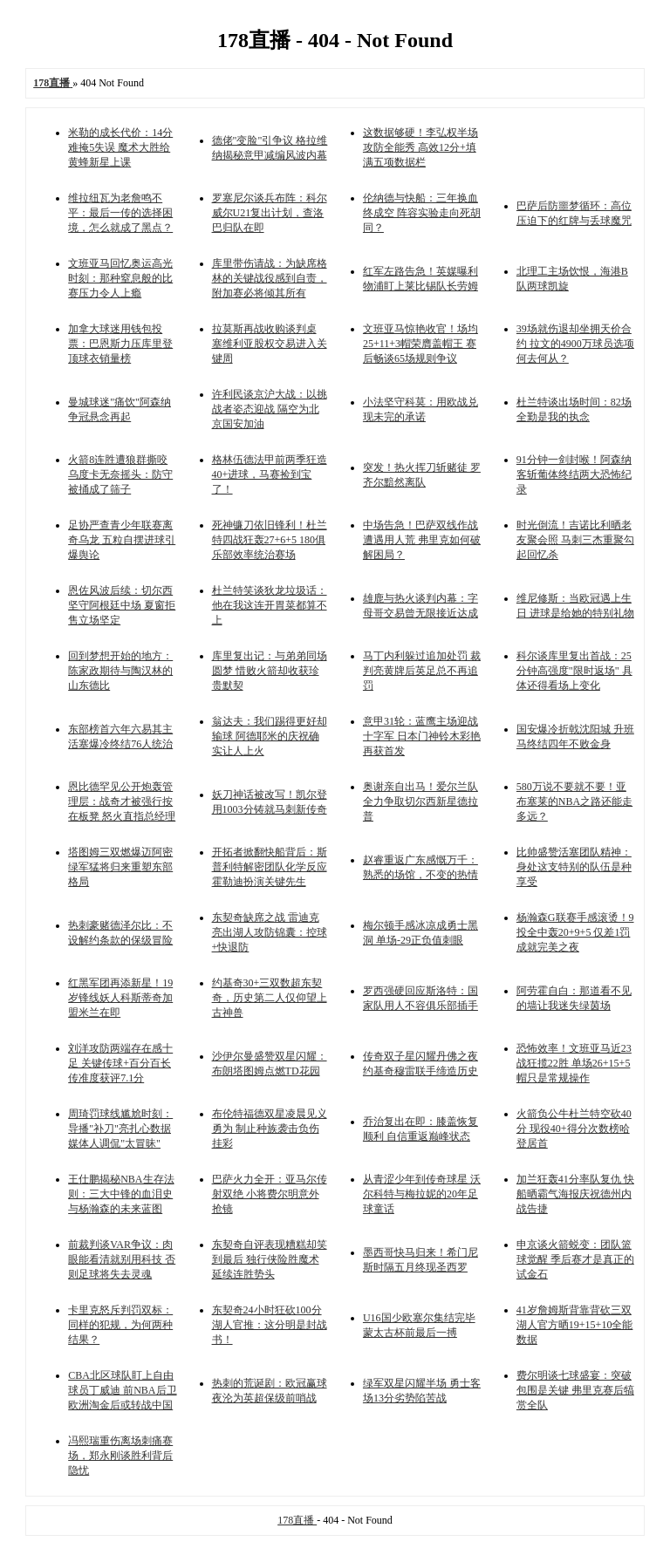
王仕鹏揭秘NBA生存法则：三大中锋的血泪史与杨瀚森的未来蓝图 (121, 1194)
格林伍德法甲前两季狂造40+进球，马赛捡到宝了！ (269, 474)
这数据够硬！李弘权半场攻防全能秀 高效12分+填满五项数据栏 (420, 147)
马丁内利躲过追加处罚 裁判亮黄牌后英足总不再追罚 (422, 671)
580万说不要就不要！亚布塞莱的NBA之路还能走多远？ (574, 801)
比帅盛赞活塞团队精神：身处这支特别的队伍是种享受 (574, 867)
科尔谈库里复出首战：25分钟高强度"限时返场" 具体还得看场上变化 (574, 671)
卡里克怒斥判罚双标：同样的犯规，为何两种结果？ (120, 1325)
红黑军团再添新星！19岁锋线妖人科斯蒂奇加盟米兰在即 (120, 998)
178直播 (297, 1520)
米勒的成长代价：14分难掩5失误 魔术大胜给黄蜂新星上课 (120, 147)
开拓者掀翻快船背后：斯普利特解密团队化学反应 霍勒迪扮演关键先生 (269, 867)
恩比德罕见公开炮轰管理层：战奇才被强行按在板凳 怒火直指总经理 (121, 801)
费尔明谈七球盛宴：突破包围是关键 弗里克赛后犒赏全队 (575, 1390)
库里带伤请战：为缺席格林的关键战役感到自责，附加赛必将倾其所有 (269, 278)
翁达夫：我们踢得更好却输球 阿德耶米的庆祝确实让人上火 (269, 736)
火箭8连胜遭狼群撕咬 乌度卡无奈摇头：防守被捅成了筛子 (120, 474)
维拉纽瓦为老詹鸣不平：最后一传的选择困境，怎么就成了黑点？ (120, 213)
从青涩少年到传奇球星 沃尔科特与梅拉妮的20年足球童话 (422, 1194)
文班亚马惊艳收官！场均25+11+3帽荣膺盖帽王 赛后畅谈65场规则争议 (420, 344)
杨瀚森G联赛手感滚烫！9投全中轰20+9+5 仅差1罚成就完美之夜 (575, 932)
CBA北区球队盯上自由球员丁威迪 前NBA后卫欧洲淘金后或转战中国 (122, 1390)
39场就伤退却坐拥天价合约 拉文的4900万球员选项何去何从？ (575, 344)
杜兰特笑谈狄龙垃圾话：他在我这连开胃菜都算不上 (269, 605)
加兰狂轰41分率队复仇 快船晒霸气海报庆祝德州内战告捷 (575, 1194)
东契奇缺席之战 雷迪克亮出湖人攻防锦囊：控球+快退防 (269, 932)
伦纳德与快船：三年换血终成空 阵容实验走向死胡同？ (422, 213)
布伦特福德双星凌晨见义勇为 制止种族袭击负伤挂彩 (269, 1128)
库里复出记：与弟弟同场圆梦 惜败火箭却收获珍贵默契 (269, 671)
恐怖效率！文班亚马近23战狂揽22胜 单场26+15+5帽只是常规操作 (574, 1063)
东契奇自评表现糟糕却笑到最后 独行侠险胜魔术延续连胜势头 (269, 1259)
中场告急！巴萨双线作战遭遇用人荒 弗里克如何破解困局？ (422, 540)
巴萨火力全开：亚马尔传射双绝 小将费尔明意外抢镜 (269, 1194)
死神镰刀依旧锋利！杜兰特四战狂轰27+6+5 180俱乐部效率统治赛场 (269, 540)
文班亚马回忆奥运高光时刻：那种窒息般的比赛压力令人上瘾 (120, 278)
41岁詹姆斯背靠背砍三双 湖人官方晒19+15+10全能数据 (574, 1325)
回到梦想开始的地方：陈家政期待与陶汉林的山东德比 (120, 671)
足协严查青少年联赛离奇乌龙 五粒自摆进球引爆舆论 (121, 540)
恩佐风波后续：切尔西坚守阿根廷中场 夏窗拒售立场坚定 (121, 605)
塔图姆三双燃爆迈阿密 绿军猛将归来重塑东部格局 (120, 867)
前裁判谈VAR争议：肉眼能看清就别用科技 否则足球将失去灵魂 (121, 1259)
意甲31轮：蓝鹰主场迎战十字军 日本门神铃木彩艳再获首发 (422, 736)
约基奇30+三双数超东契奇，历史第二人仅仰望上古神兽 (269, 998)
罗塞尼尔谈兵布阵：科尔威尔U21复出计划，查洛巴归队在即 (269, 213)
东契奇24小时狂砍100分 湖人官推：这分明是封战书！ (269, 1325)
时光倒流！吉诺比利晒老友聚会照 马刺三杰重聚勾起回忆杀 (575, 540)
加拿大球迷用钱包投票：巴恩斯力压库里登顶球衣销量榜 (120, 344)
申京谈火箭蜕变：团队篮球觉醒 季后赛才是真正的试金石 (575, 1259)
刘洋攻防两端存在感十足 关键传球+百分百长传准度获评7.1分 (120, 1063)
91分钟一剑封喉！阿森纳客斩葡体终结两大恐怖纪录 (574, 474)
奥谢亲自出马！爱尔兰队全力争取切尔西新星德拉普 (420, 801)
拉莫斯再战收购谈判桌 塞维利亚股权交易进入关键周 (269, 344)
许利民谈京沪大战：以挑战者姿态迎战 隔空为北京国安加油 (269, 409)
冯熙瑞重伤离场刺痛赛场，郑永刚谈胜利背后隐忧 (120, 1456)
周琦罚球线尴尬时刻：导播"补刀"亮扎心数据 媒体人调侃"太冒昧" (120, 1128)
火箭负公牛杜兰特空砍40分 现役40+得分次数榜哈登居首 (574, 1128)
